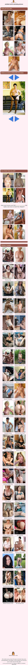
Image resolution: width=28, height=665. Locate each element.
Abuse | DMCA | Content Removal (18, 664)
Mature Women (20, 205)
